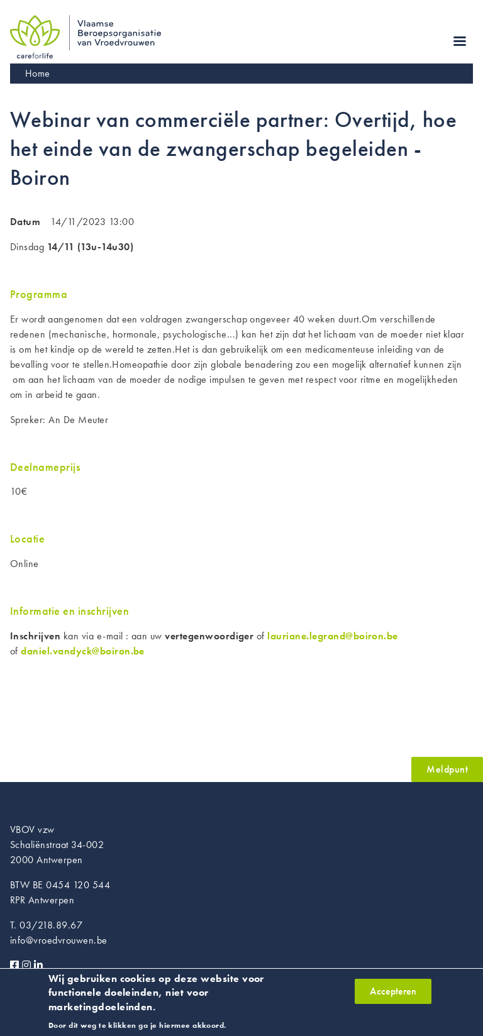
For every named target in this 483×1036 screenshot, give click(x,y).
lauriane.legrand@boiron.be (332, 635)
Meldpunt (447, 769)
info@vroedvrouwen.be (59, 940)
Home (37, 73)
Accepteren (393, 995)
